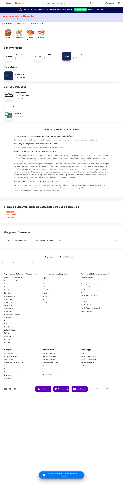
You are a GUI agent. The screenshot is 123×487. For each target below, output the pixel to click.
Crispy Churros (9, 336)
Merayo (6, 321)
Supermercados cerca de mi (13, 363)
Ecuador (45, 293)
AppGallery (79, 389)
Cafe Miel (7, 342)
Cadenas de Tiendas (11, 281)
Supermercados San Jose (10, 263)
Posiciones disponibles (50, 363)
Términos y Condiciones (89, 357)
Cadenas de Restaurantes (13, 278)
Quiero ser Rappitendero (50, 366)
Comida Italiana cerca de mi (90, 302)
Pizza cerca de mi (86, 281)
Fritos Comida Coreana (12, 315)
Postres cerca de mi (87, 278)
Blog (82, 353)
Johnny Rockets (9, 296)
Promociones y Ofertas (12, 357)
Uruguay (45, 302)
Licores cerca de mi (10, 375)
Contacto (84, 366)
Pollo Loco (7, 333)
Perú (44, 299)
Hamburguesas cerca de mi (90, 284)
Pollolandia (8, 312)
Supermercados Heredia (40, 263)
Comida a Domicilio (87, 305)
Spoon (6, 287)
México (44, 296)
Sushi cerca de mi (86, 287)
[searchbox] (67, 3)
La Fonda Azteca (10, 330)
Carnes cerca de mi (87, 311)
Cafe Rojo (7, 339)
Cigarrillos (7, 378)
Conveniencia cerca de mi (13, 369)
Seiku (6, 324)
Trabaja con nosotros (49, 357)
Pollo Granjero (9, 302)
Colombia (45, 287)
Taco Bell (7, 290)
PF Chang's (8, 299)
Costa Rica (46, 290)
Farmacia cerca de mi (11, 366)
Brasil (44, 281)
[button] (21, 3)
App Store (43, 389)
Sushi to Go (8, 318)
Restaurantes (8, 360)
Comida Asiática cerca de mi (90, 308)
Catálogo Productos (11, 353)
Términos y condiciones (96, 10)
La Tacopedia (8, 305)
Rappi (3, 19)
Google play (61, 389)
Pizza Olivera (8, 327)
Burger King (8, 293)
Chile (44, 284)
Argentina (45, 278)
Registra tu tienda (48, 360)
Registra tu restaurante (50, 353)
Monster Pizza (9, 308)
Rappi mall (7, 372)
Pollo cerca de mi (86, 299)
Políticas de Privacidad (88, 360)
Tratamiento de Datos (88, 363)
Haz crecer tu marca (49, 369)
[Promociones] (61, 474)
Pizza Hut (7, 284)
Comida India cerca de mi (89, 296)
